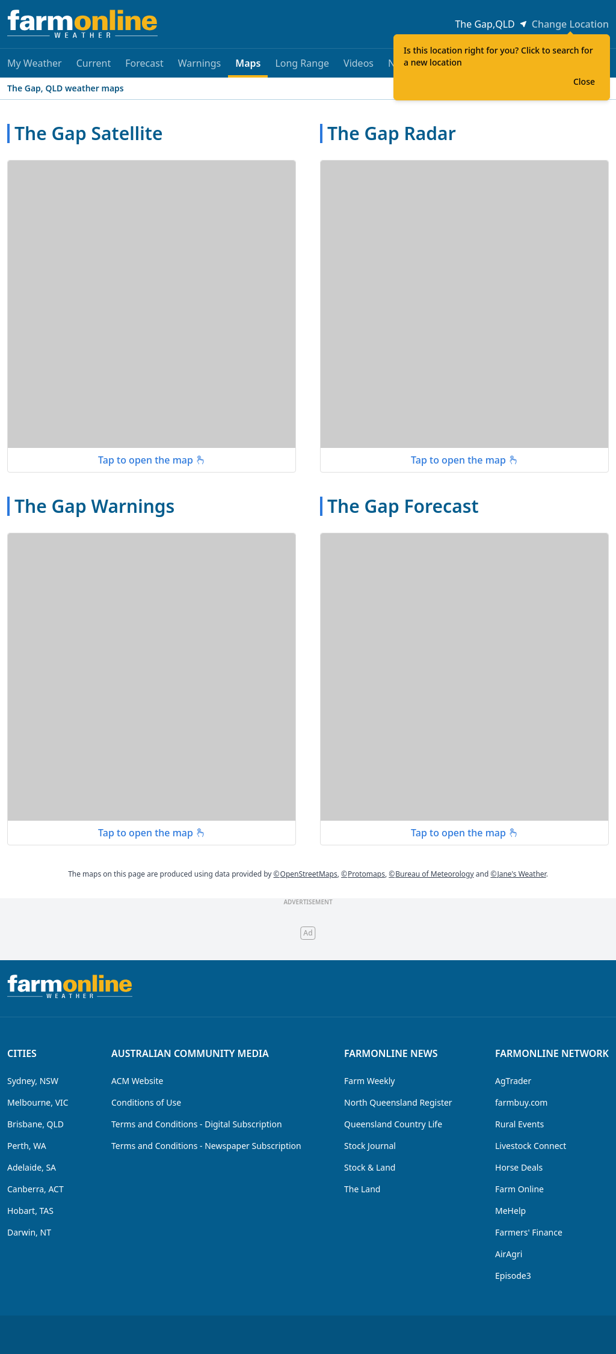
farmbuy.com (521, 1102)
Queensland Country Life (393, 1124)
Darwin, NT (29, 1232)
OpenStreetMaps (305, 874)
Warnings (199, 63)
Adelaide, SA (31, 1167)
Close (584, 81)
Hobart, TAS (30, 1210)
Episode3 (513, 1275)
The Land (362, 1189)
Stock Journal (370, 1145)
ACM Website (137, 1080)
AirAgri (508, 1254)
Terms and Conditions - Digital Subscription (196, 1124)
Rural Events (519, 1124)
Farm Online (519, 1189)
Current (93, 63)
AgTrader (513, 1080)
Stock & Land (369, 1167)
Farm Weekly (369, 1080)
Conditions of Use (146, 1102)
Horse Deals (519, 1167)
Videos (358, 63)
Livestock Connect (530, 1145)
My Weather (34, 63)
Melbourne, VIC (38, 1102)
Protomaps (363, 874)
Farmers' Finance (528, 1232)
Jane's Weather (518, 874)
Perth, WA (26, 1145)
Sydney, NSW (32, 1080)
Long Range (302, 63)
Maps (248, 67)
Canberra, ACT (35, 1189)
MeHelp (510, 1210)
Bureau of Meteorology (431, 874)
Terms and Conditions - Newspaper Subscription (206, 1145)
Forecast (144, 63)
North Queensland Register (398, 1102)
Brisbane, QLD (35, 1124)
